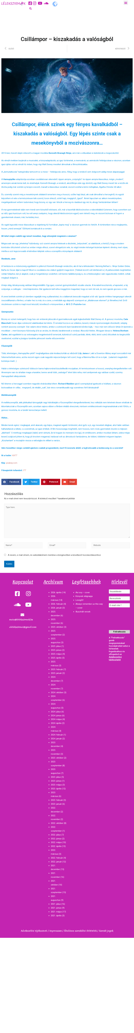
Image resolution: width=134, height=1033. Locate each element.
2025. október (57, 627)
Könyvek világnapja (84, 596)
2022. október (57, 823)
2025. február (57, 669)
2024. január (56, 738)
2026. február (57, 604)
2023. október (57, 758)
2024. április (56, 723)
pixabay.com (11, 463)
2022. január (56, 861)
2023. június (56, 781)
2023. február (57, 800)
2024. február (57, 735)
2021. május (56, 911)
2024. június (56, 715)
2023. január (56, 804)
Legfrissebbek (86, 582)
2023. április (56, 788)
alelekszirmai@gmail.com (22, 627)
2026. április (56, 592)
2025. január (56, 673)
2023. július (56, 777)
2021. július (56, 904)
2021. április (56, 915)
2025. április (56, 658)
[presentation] (120, 620)
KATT (14, 455)
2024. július (56, 711)
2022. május (56, 842)
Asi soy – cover (83, 592)
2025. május (56, 654)
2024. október (57, 692)
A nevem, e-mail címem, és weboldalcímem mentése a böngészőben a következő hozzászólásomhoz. (54, 555)
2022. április (56, 846)
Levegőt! (79, 600)
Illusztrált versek (83, 611)
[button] (126, 2)
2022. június (56, 838)
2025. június (56, 650)
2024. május (56, 719)
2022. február (57, 858)
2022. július (56, 835)
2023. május (56, 785)
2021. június (56, 908)
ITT (24, 470)
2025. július (56, 646)
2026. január (56, 608)
